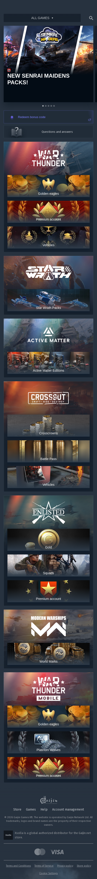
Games (31, 809)
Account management (68, 809)
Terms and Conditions (18, 865)
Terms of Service (44, 865)
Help (44, 809)
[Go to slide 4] (51, 106)
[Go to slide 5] (54, 106)
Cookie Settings (48, 873)
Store (17, 809)
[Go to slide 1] (43, 106)
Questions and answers (57, 131)
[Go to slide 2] (45, 106)
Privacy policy (65, 865)
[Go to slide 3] (48, 106)
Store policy (84, 865)
